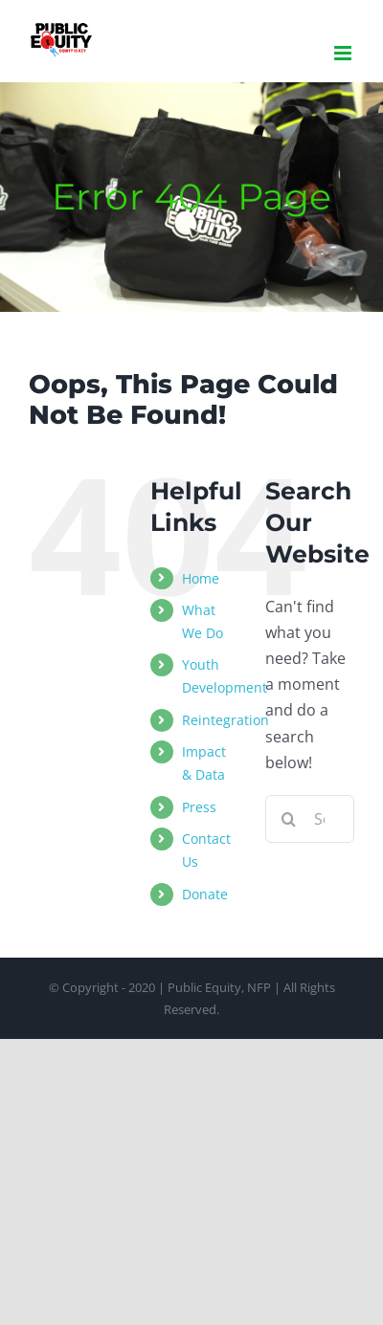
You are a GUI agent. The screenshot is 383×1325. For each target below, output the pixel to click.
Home (200, 578)
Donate (205, 894)
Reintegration (225, 720)
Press (199, 807)
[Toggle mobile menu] (344, 53)
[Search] (289, 819)
